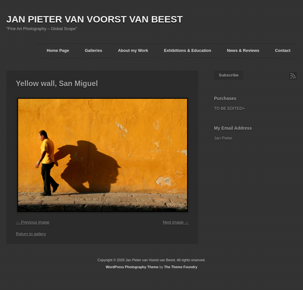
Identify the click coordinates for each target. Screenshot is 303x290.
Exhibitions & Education (187, 50)
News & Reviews (243, 50)
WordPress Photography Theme (132, 267)
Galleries (93, 50)
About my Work (133, 50)
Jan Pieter (223, 138)
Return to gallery (31, 233)
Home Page (58, 50)
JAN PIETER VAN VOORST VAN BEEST (94, 19)
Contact (282, 50)
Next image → (176, 222)
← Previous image (32, 222)
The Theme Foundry (180, 267)
